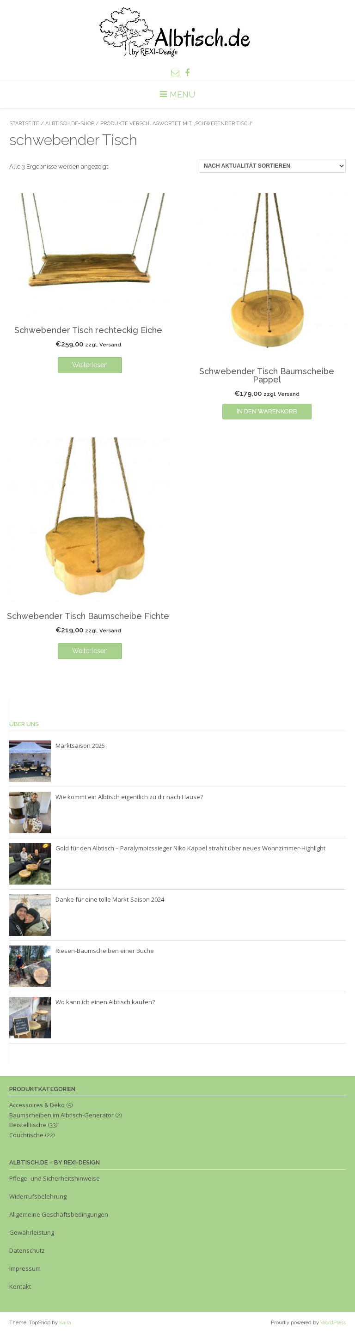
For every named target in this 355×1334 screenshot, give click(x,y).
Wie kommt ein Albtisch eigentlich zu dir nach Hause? (129, 797)
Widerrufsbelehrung (38, 1196)
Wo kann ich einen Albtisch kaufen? (105, 1002)
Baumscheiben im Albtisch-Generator (61, 1115)
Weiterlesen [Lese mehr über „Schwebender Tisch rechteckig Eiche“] (90, 365)
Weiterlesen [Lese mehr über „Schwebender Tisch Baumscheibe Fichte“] (90, 651)
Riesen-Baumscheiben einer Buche (104, 950)
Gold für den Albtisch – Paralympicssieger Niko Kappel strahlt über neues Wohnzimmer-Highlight (190, 848)
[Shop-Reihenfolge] (272, 166)
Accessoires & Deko (37, 1105)
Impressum (25, 1268)
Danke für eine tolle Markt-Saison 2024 (109, 899)
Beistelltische (27, 1125)
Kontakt (20, 1286)
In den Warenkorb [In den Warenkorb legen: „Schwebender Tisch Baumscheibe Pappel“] (267, 411)
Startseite (24, 124)
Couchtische (26, 1135)
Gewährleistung (31, 1232)
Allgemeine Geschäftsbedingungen (58, 1214)
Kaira (65, 1323)
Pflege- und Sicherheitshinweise (54, 1178)
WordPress (333, 1323)
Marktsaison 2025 (80, 745)
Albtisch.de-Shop (69, 124)
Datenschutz (27, 1250)
